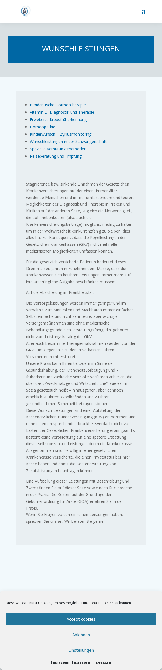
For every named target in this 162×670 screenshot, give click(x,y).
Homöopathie (42, 126)
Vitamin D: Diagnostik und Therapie (62, 112)
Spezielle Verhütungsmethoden (58, 148)
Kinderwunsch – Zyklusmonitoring (60, 134)
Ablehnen (81, 634)
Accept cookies (81, 619)
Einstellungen (81, 650)
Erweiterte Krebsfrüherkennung (58, 119)
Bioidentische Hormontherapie (58, 105)
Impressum (60, 662)
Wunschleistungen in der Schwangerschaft (68, 141)
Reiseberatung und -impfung (56, 156)
